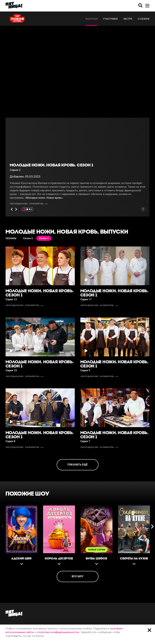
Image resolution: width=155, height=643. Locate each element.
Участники (110, 18)
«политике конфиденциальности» (58, 632)
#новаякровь (36, 204)
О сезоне (143, 18)
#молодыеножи (19, 204)
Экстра (127, 18)
